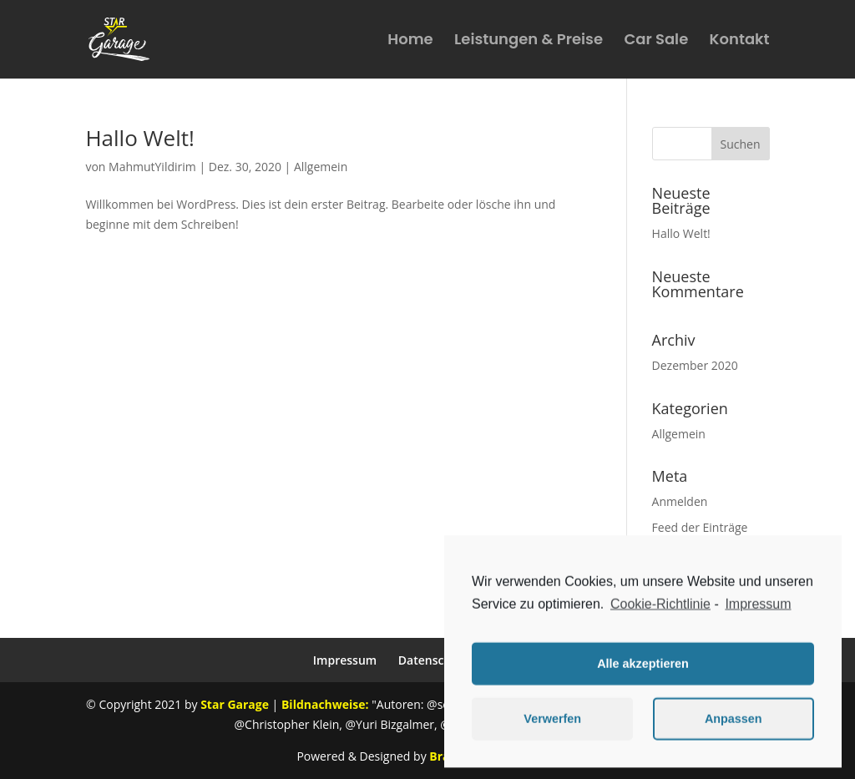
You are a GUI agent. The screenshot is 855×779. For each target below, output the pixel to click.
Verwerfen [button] (552, 725)
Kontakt (740, 41)
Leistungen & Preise (528, 41)
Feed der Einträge (700, 527)
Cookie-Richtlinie (660, 610)
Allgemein (320, 167)
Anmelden (680, 501)
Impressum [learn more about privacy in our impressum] (758, 610)
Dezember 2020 (695, 365)
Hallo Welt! (139, 138)
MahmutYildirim (152, 167)
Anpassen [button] (733, 725)
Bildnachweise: (325, 704)
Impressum (345, 660)
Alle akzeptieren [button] (643, 670)
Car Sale (656, 41)
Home (410, 41)
